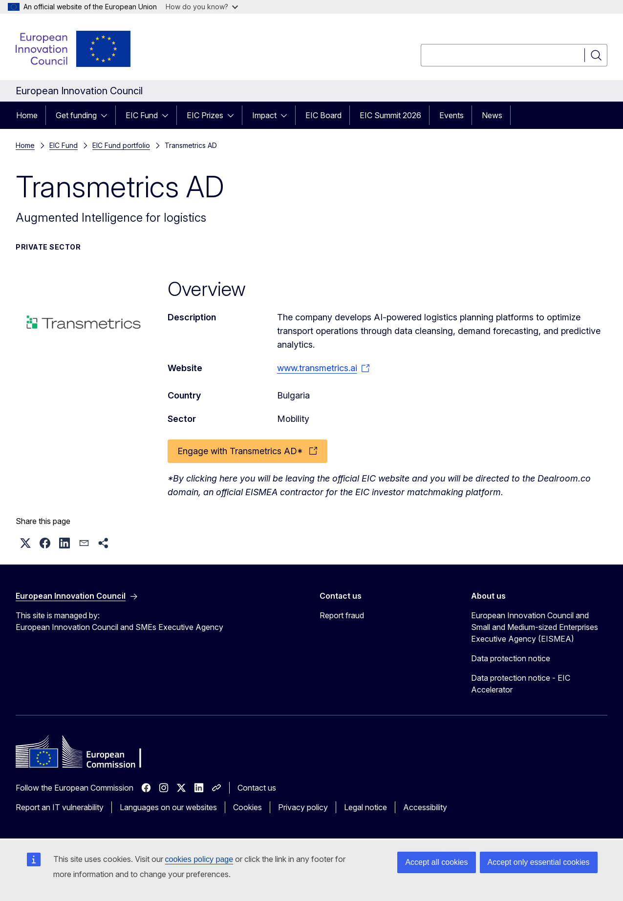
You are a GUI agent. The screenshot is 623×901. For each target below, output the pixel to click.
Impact (264, 115)
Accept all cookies (436, 862)
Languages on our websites (168, 807)
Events (451, 115)
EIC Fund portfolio (121, 145)
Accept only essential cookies (539, 862)
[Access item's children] (107, 115)
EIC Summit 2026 (390, 115)
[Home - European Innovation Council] (74, 48)
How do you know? (202, 6)
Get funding (76, 115)
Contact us (256, 788)
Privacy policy (303, 807)
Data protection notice (510, 658)
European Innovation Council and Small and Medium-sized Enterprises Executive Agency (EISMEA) (534, 627)
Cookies (247, 807)
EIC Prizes (205, 115)
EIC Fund (142, 115)
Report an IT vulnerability (60, 807)
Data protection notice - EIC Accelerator (520, 683)
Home (27, 115)
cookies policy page (199, 859)
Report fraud (342, 615)
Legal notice (365, 807)
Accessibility (425, 807)
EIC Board (323, 115)
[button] (25, 543)
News (492, 115)
